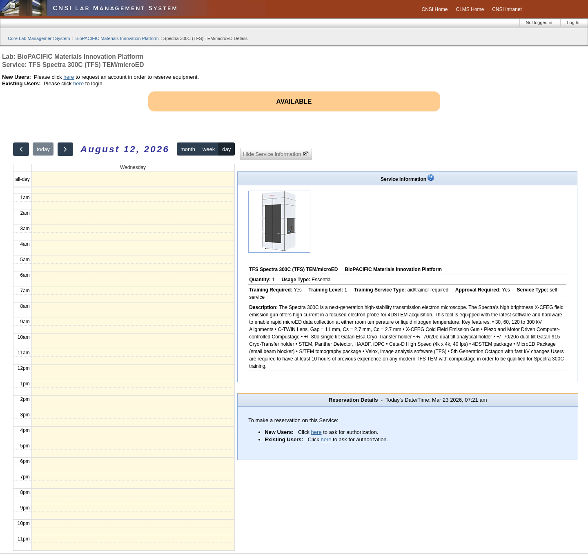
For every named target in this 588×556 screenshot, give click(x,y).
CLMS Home (470, 9)
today (43, 149)
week (209, 149)
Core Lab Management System (39, 38)
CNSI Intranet (507, 9)
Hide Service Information (276, 154)
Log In (573, 22)
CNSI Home (434, 9)
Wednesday (133, 167)
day (226, 149)
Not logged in (539, 22)
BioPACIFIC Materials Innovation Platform (117, 38)
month (187, 149)
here (68, 77)
